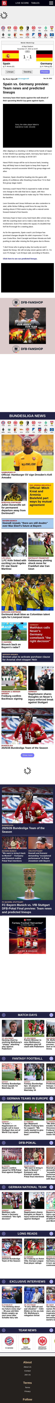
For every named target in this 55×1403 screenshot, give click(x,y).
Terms (27, 1387)
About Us (27, 1367)
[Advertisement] (27, 383)
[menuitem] (5, 3)
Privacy (27, 1391)
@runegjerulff (23, 79)
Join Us (27, 1375)
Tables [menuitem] (35, 3)
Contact (27, 1371)
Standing (27, 72)
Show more (28, 755)
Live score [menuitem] (22, 3)
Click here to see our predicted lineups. (20, 259)
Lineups (10, 72)
